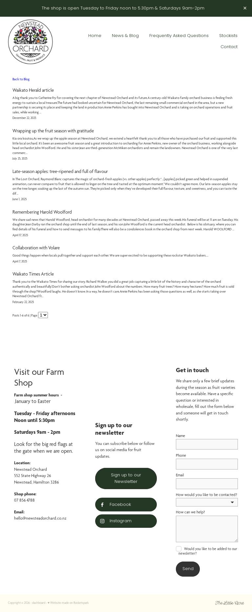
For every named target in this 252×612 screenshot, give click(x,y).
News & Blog (125, 35)
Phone (181, 455)
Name (180, 436)
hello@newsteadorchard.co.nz (40, 518)
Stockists (228, 35)
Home (94, 35)
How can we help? (190, 512)
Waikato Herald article (33, 90)
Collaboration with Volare (36, 247)
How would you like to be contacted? (206, 495)
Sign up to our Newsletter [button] (126, 478)
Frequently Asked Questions (179, 35)
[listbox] (207, 502)
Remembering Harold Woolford (42, 212)
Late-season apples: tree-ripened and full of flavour (60, 171)
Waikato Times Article (33, 274)
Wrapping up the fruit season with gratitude (53, 130)
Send (188, 568)
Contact (229, 47)
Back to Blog (21, 79)
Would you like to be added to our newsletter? (207, 551)
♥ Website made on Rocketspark (68, 602)
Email (180, 475)
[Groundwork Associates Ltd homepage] (31, 42)
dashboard (38, 602)
